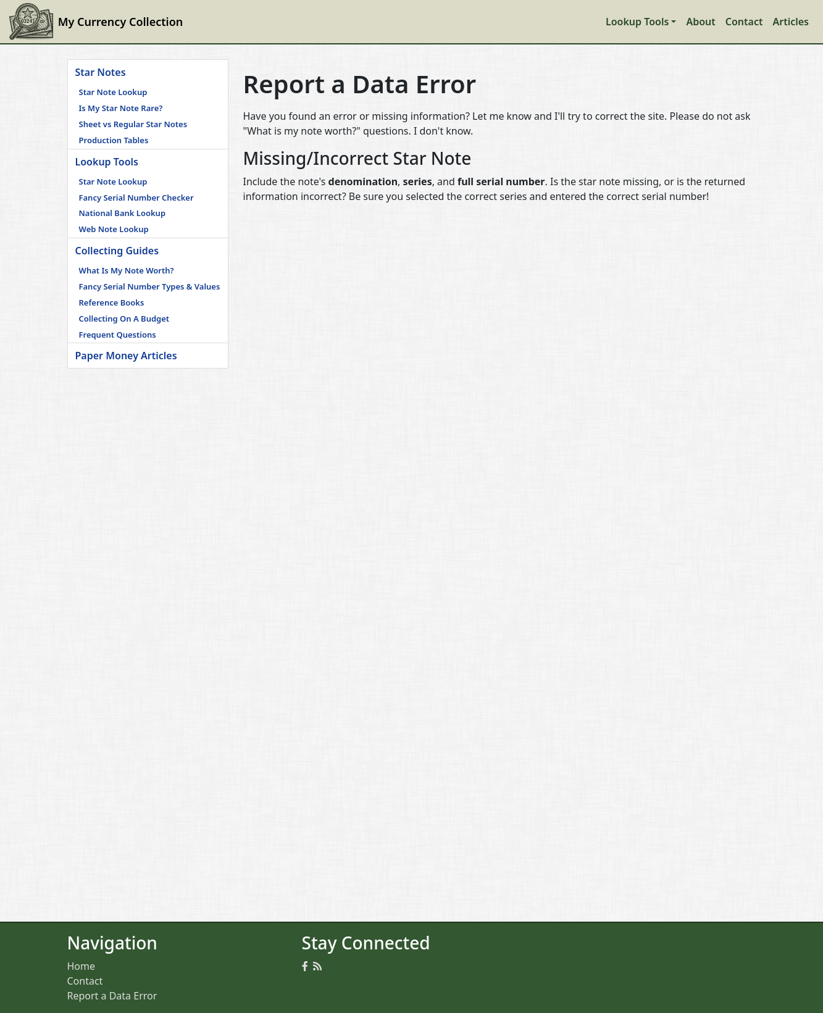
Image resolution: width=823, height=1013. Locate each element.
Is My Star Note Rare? (121, 108)
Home (81, 966)
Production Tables (114, 140)
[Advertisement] (147, 554)
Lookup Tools (106, 162)
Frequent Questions (117, 334)
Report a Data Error (112, 996)
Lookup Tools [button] (637, 21)
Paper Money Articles (126, 355)
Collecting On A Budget (124, 318)
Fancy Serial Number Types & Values (149, 286)
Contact (744, 21)
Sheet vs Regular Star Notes (133, 124)
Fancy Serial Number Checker (136, 197)
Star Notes (100, 72)
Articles (790, 21)
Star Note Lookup (113, 92)
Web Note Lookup (114, 229)
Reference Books (111, 302)
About (700, 21)
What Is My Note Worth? (126, 270)
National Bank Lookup (122, 213)
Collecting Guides (117, 250)
